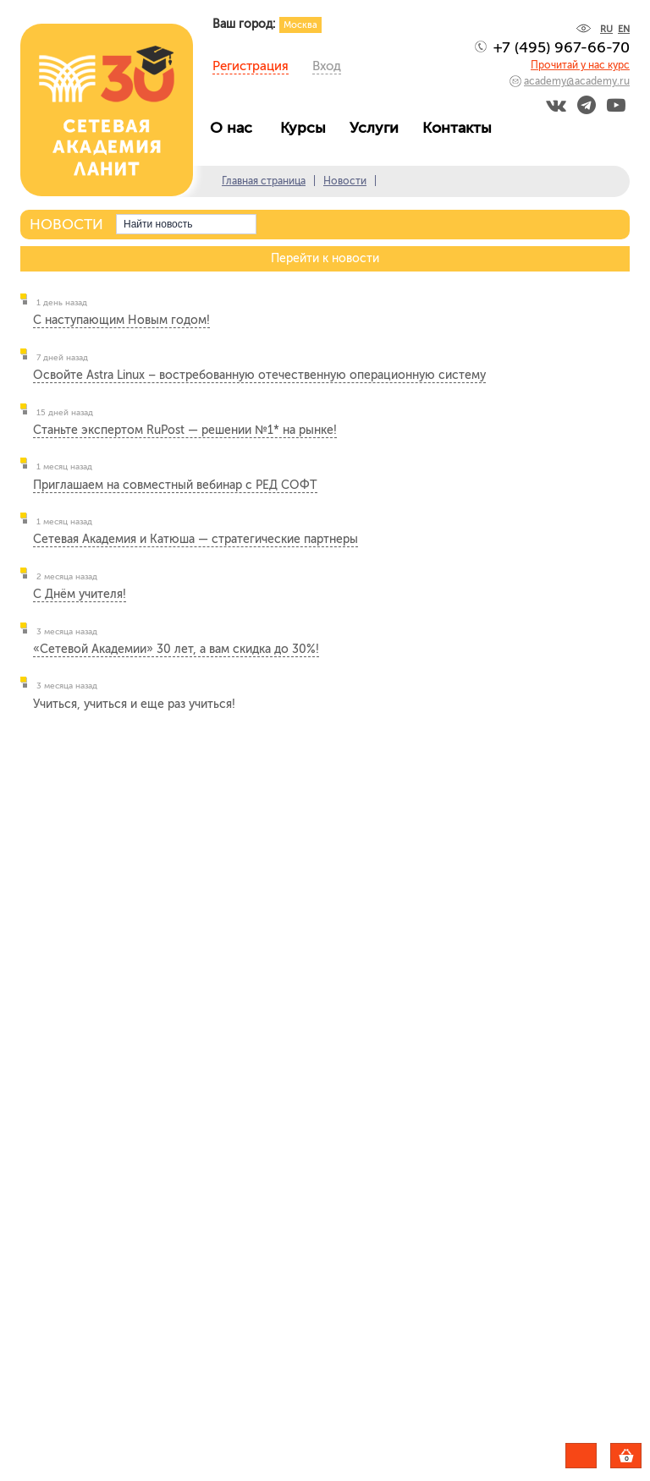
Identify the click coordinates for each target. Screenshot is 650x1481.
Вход (326, 66)
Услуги (378, 127)
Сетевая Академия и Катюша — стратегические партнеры (195, 539)
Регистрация (250, 66)
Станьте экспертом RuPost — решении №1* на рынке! (185, 430)
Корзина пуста (641, 1458)
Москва (300, 24)
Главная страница (264, 181)
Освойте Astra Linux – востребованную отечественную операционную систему (259, 375)
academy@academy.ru (577, 81)
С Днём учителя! (79, 594)
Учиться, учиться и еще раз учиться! (134, 704)
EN (624, 29)
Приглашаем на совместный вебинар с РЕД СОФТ (175, 485)
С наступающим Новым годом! (121, 320)
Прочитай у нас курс (580, 65)
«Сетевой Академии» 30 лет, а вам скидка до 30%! (176, 649)
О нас (237, 127)
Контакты (461, 127)
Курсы (307, 127)
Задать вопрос (581, 1455)
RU (606, 29)
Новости (344, 181)
